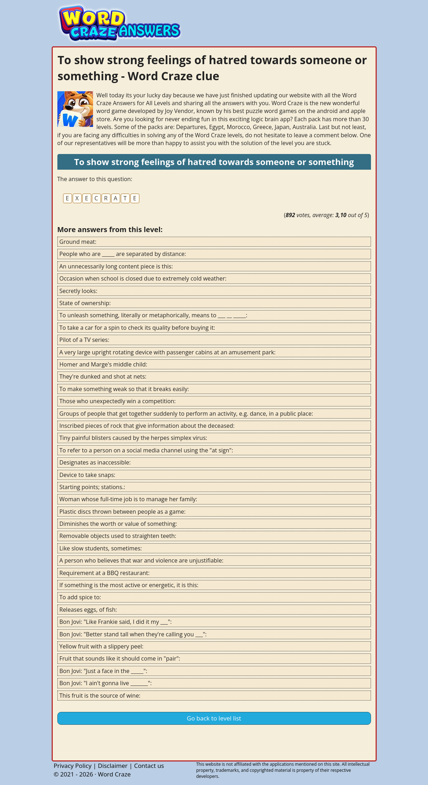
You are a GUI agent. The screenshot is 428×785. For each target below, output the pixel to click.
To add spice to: (80, 597)
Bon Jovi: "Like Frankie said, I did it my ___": (116, 622)
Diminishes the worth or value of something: (118, 524)
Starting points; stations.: (92, 487)
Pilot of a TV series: (84, 340)
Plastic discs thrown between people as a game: (123, 511)
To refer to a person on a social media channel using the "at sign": (146, 450)
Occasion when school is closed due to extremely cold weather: (143, 278)
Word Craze (114, 774)
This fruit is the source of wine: (100, 695)
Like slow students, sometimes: (101, 548)
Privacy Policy (73, 765)
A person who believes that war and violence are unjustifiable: (141, 560)
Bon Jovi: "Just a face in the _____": (104, 671)
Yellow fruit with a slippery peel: (102, 646)
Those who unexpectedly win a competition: (118, 401)
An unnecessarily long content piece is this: (116, 266)
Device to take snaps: (87, 475)
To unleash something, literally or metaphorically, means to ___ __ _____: (153, 315)
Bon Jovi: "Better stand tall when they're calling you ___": (133, 634)
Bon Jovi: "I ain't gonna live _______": (106, 683)
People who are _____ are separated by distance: (123, 254)
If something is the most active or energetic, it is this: (129, 585)
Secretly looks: (78, 291)
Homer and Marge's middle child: (104, 364)
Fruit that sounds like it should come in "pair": (120, 658)
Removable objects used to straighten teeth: (118, 536)
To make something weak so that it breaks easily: (124, 389)
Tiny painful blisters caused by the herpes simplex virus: (133, 438)
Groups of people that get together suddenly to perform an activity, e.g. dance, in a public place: (186, 413)
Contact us (149, 765)
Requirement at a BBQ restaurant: (105, 573)
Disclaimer (113, 765)
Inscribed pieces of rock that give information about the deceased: (147, 426)
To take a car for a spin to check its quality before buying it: (137, 328)
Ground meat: (78, 242)
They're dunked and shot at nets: (103, 376)
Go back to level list (214, 718)
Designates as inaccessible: (95, 462)
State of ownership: (85, 303)
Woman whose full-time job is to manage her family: (128, 499)
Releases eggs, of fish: (88, 610)
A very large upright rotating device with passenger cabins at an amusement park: (168, 352)
